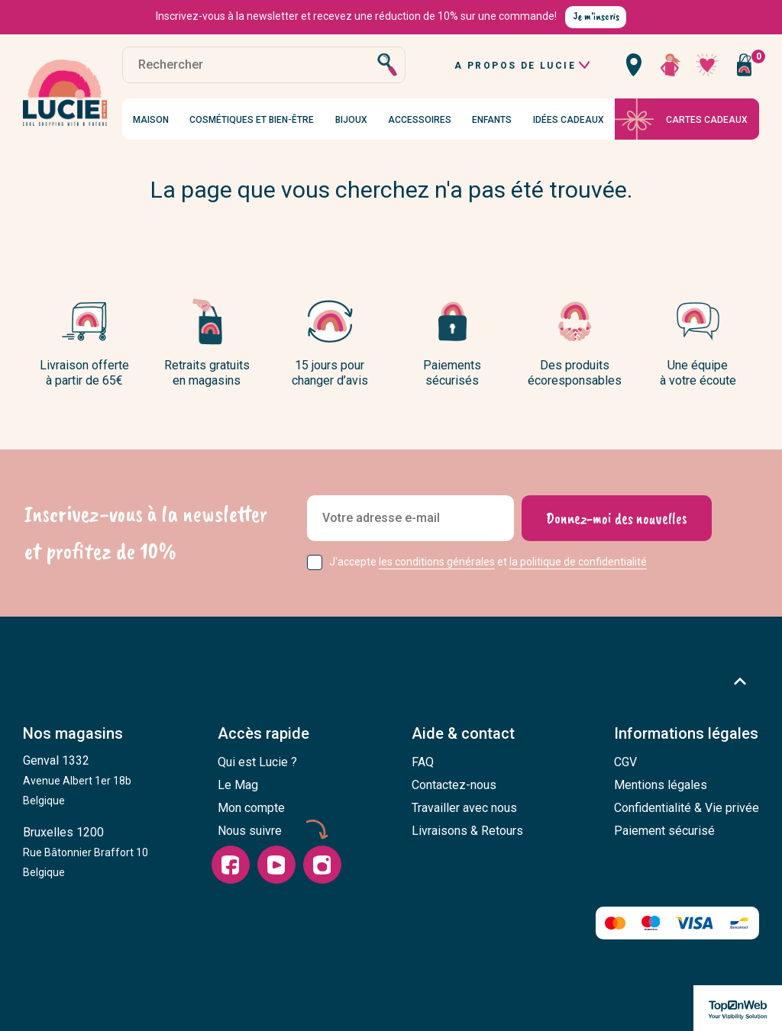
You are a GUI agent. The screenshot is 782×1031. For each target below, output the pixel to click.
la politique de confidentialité (578, 562)
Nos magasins (73, 733)
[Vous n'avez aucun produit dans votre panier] (744, 65)
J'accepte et (488, 562)
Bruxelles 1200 (85, 851)
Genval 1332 (77, 780)
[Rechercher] (264, 65)
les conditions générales (437, 562)
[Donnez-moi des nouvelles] (617, 518)
